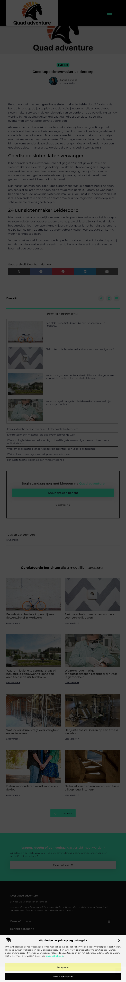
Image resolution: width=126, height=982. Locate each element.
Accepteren (63, 967)
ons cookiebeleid (54, 956)
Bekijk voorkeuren (63, 976)
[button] (119, 940)
